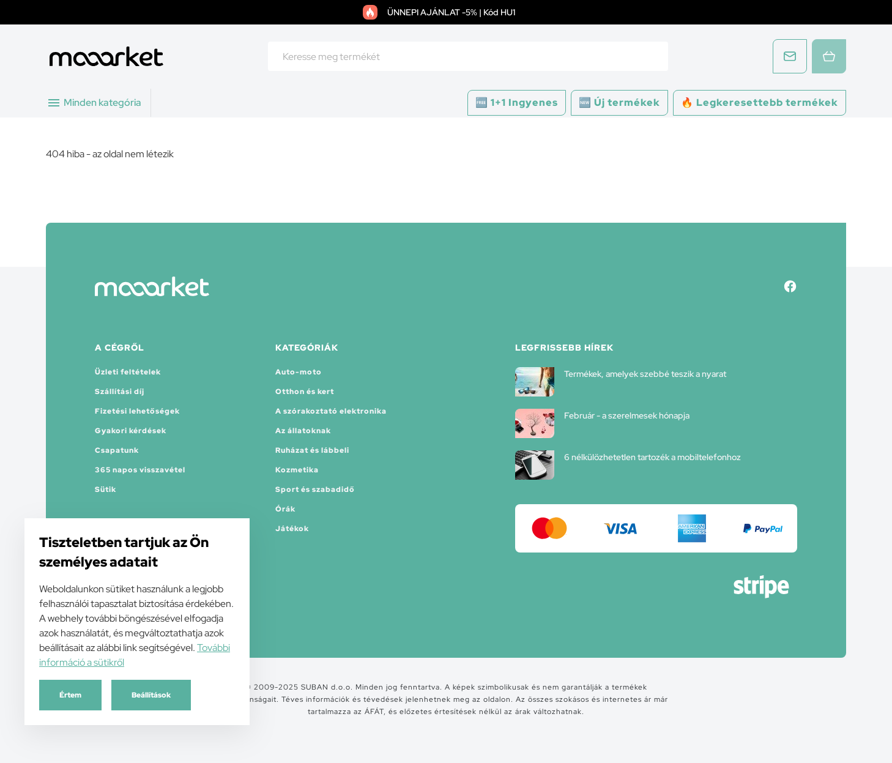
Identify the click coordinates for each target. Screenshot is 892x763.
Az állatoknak (303, 431)
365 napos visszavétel (140, 470)
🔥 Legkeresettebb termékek (759, 102)
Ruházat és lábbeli (312, 450)
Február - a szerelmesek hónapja (602, 423)
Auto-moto (298, 372)
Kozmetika (297, 470)
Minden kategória (93, 102)
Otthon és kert (304, 391)
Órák (285, 509)
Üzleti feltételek (128, 372)
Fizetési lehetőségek (137, 411)
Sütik (105, 489)
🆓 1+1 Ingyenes (516, 102)
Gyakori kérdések (130, 431)
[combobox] (468, 56)
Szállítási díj (119, 391)
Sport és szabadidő (315, 489)
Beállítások (151, 695)
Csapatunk (117, 450)
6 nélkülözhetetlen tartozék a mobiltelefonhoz (628, 465)
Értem (70, 695)
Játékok (292, 529)
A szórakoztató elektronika (331, 411)
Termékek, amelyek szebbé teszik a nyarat (620, 381)
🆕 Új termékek (619, 102)
